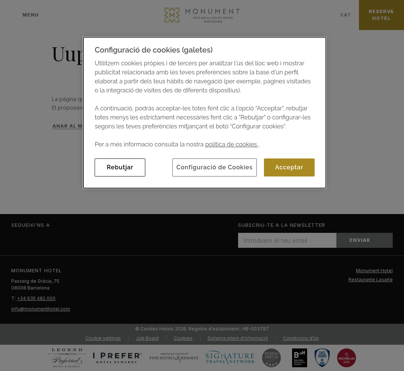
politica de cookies (231, 144)
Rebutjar (120, 167)
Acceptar (289, 167)
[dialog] (204, 112)
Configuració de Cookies (214, 167)
